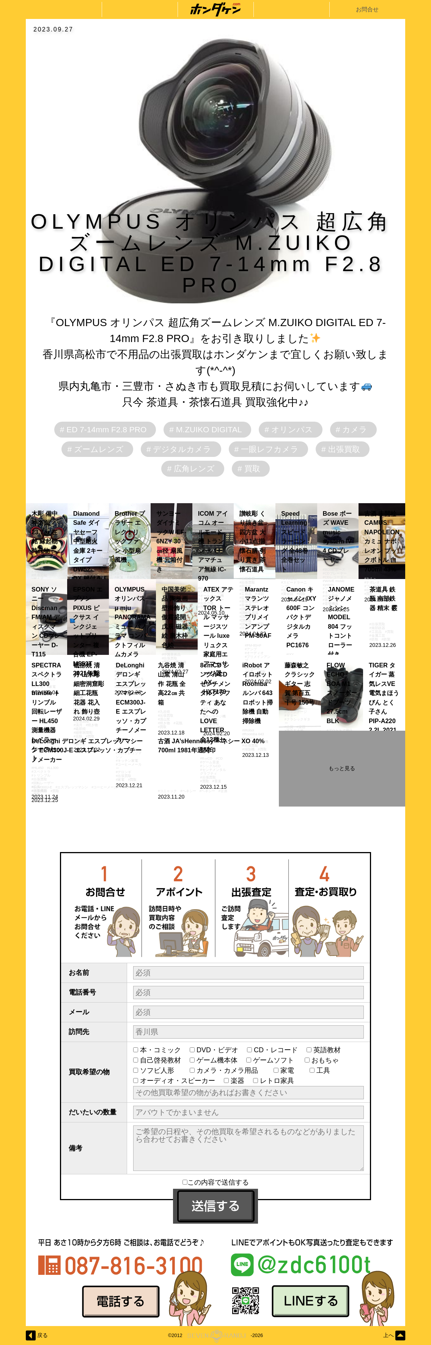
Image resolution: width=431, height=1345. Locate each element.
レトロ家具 (277, 1080)
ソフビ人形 (160, 1070)
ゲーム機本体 (217, 1060)
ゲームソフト (274, 1060)
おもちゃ (328, 1060)
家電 (291, 1070)
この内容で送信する (215, 1182)
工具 (327, 1070)
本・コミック (160, 1050)
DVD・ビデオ (217, 1050)
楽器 (237, 1080)
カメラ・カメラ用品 (231, 1070)
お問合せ (367, 9)
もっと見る (342, 768)
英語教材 (330, 1050)
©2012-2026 (215, 1335)
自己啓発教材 (160, 1060)
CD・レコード (276, 1050)
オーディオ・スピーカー (177, 1080)
